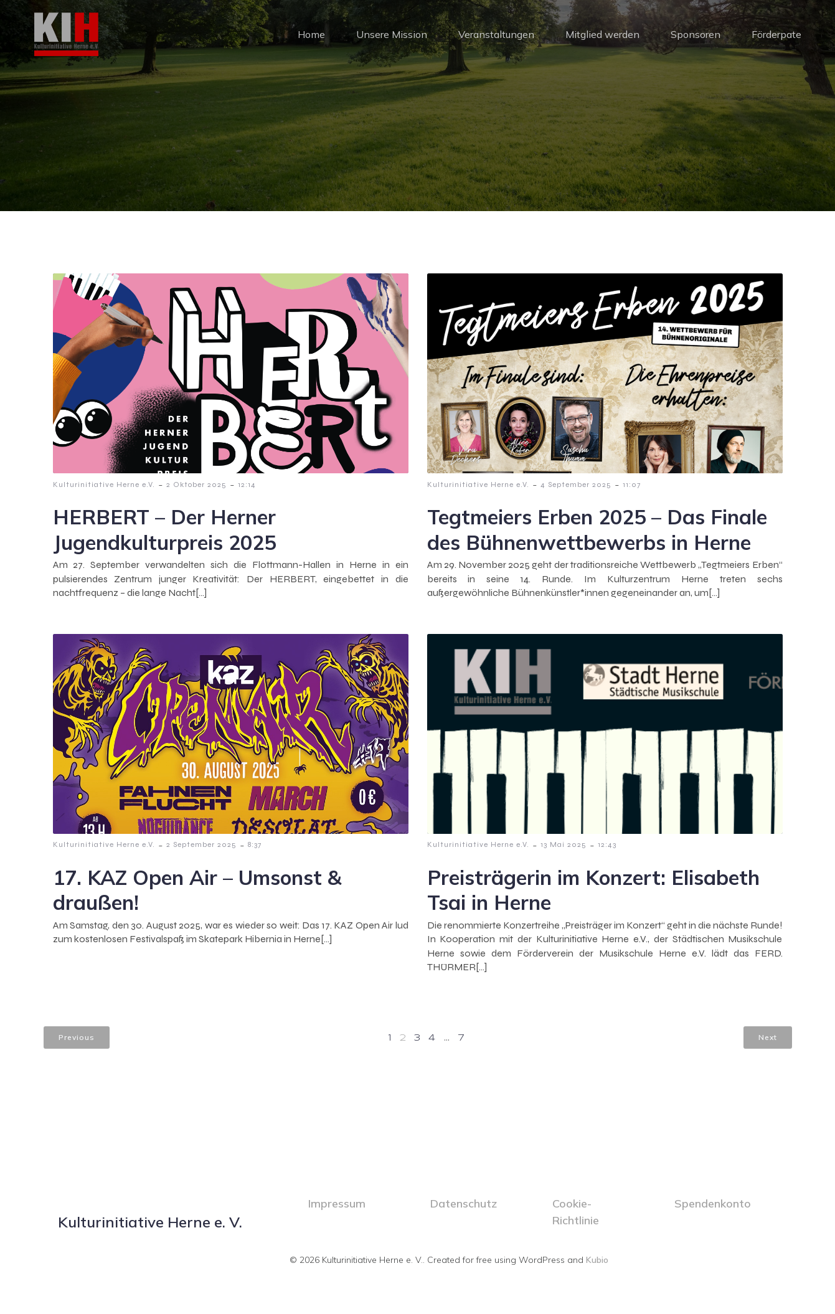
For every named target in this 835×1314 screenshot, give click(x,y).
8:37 (255, 845)
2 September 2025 (201, 845)
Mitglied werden (602, 34)
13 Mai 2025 (563, 845)
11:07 (632, 485)
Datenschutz (463, 1204)
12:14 (247, 485)
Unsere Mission (391, 34)
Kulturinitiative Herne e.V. (104, 485)
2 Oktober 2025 (196, 485)
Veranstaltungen (496, 34)
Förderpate (776, 34)
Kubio (597, 1260)
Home (311, 34)
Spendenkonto (712, 1204)
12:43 (607, 845)
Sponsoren (695, 34)
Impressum (337, 1204)
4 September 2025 (575, 485)
